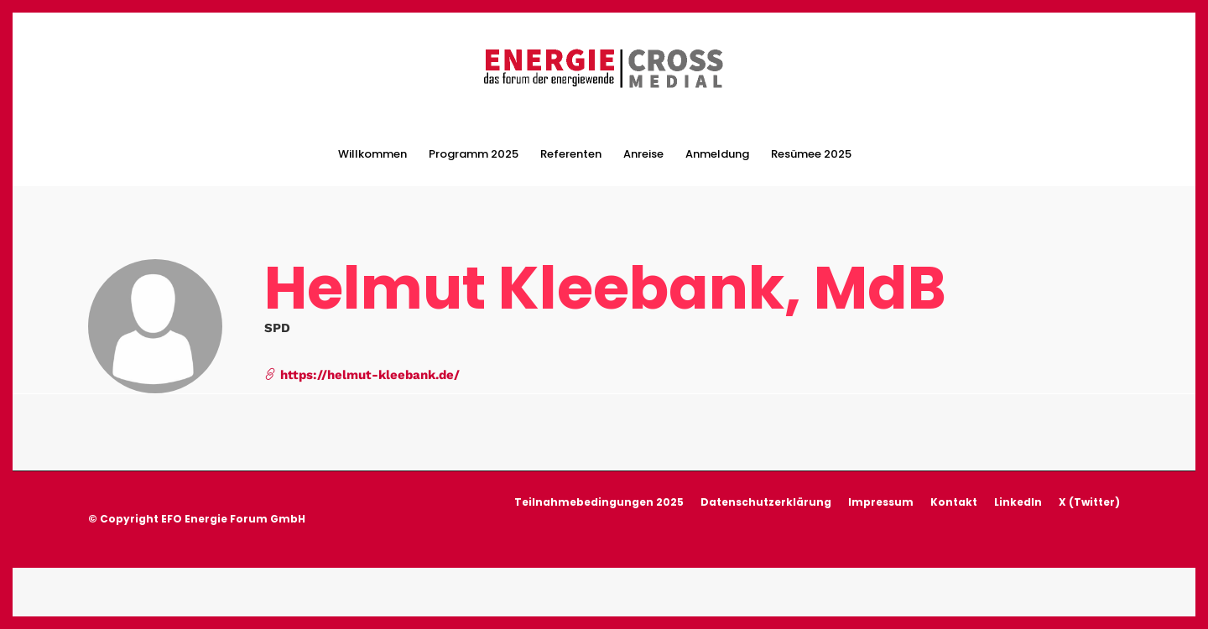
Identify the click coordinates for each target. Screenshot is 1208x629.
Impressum (881, 500)
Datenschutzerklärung (765, 500)
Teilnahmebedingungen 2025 (599, 500)
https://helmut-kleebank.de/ (362, 372)
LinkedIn (1018, 500)
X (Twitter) (1089, 500)
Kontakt (953, 500)
